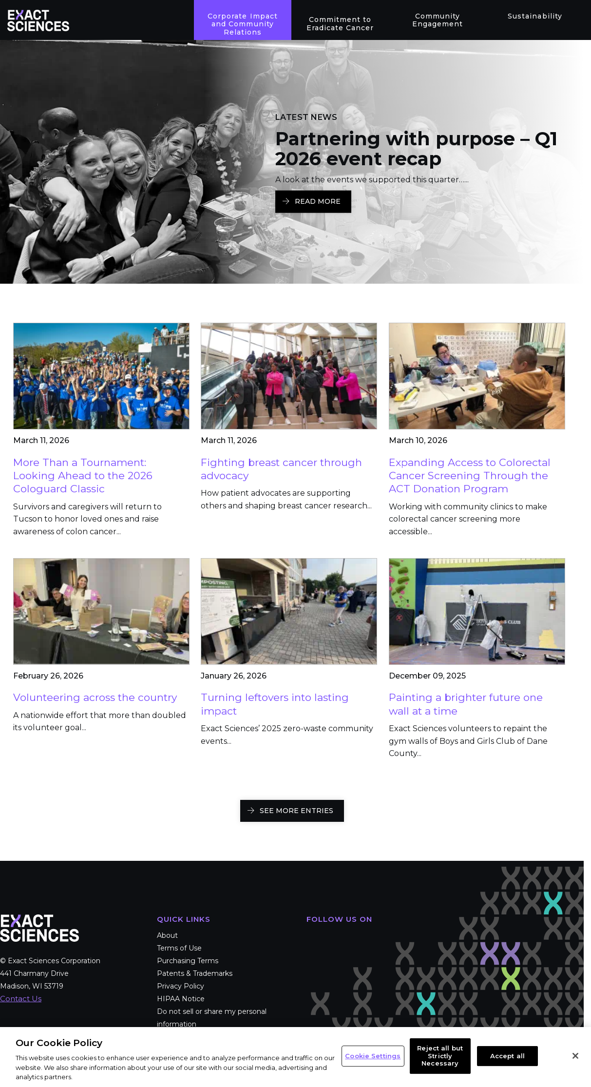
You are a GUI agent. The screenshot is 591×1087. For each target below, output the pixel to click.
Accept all (507, 1056)
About (167, 935)
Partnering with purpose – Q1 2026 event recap (416, 148)
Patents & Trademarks (194, 973)
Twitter (344, 938)
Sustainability (535, 16)
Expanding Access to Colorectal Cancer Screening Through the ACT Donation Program (470, 475)
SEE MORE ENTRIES (296, 810)
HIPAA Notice (181, 998)
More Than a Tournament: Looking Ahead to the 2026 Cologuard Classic (83, 475)
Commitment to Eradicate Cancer (340, 23)
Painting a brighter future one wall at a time (466, 704)
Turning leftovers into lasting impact (275, 704)
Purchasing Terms (187, 960)
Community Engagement (437, 20)
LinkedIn (373, 938)
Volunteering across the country (95, 697)
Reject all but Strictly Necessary (440, 1055)
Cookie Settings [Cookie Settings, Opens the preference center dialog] (372, 1056)
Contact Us (20, 998)
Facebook (315, 938)
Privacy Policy (180, 986)
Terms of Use (179, 948)
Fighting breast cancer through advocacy (281, 469)
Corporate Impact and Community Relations (242, 24)
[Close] (575, 1056)
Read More (318, 201)
